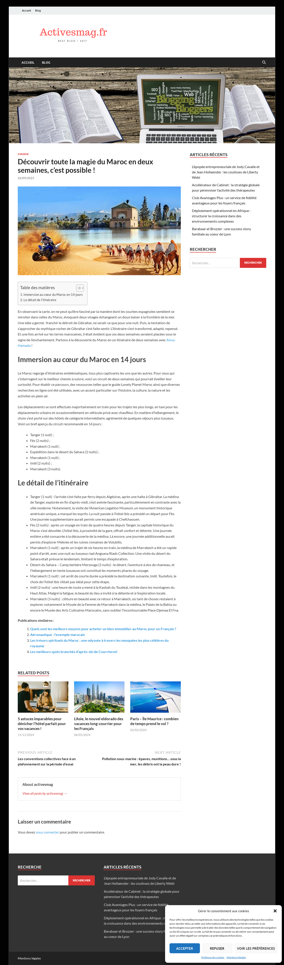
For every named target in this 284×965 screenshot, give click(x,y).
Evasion (23, 154)
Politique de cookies (212, 957)
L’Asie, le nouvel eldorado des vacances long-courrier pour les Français (98, 723)
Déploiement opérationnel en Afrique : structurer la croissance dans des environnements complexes (221, 215)
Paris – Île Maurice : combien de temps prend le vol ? (154, 721)
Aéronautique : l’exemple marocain (57, 634)
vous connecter (47, 832)
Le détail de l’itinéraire (40, 300)
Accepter (184, 948)
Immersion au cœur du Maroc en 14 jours (53, 294)
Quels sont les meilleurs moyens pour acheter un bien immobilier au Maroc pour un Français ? (103, 629)
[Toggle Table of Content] (78, 288)
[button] (275, 911)
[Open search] (264, 62)
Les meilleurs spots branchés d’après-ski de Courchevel (73, 651)
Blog (38, 10)
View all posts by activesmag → (44, 793)
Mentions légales (236, 957)
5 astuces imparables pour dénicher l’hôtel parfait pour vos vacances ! (42, 723)
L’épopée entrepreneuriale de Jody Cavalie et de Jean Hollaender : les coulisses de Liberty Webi (226, 172)
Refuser (217, 948)
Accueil (26, 10)
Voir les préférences (256, 948)
